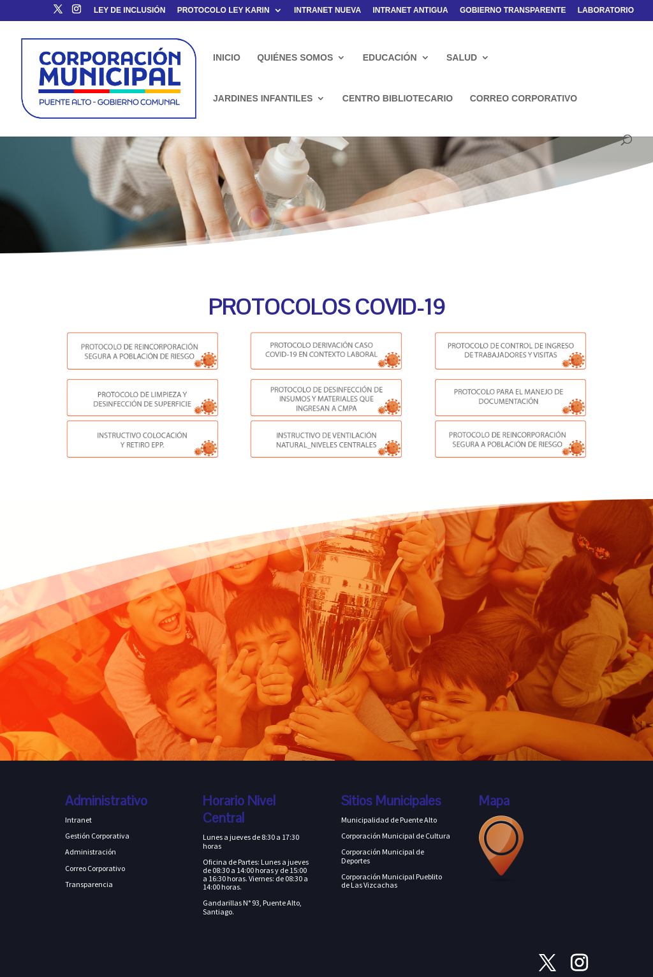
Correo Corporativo (95, 868)
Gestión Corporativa (97, 835)
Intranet (78, 819)
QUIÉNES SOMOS (295, 58)
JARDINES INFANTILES (262, 98)
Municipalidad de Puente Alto (389, 819)
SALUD (461, 58)
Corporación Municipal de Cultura (395, 835)
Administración (90, 851)
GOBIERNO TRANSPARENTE (513, 10)
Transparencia (89, 884)
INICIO (226, 58)
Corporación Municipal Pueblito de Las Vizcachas (391, 881)
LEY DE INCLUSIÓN (129, 10)
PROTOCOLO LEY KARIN (223, 10)
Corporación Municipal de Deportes (382, 856)
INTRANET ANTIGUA (410, 10)
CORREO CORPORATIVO (524, 98)
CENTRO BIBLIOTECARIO (397, 98)
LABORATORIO (606, 10)
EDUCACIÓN (390, 58)
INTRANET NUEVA (327, 10)
